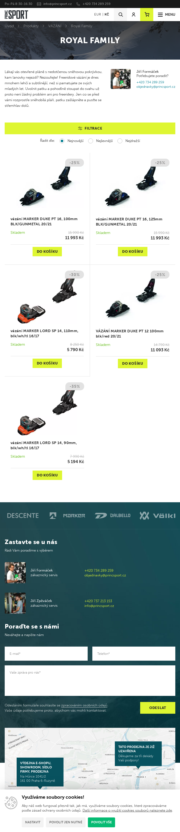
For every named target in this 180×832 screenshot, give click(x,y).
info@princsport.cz (57, 4)
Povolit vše (101, 822)
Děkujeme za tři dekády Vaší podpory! (138, 753)
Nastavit (32, 822)
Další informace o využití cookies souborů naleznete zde (127, 810)
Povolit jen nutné (65, 822)
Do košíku (47, 251)
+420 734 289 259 (96, 4)
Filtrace (93, 128)
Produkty (31, 26)
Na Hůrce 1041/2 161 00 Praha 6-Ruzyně (40, 772)
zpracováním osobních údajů (84, 705)
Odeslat (157, 708)
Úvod (9, 26)
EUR (97, 14)
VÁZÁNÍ (54, 26)
